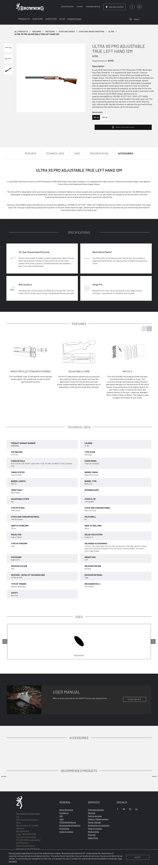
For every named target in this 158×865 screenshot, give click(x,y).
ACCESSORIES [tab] (125, 153)
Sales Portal (93, 838)
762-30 (96, 117)
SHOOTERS (51, 18)
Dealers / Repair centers (98, 819)
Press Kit (92, 835)
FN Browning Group (67, 822)
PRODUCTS (24, 18)
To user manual (135, 699)
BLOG (62, 18)
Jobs (61, 819)
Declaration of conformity (98, 825)
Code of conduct (66, 831)
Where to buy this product (123, 127)
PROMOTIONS (74, 19)
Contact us (64, 813)
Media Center (93, 831)
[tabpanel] (79, 285)
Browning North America (69, 825)
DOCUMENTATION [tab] (99, 153)
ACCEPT (137, 857)
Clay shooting (79, 655)
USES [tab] (77, 153)
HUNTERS (37, 18)
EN (139, 7)
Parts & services (95, 816)
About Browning (66, 810)
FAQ (61, 816)
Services (91, 813)
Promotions (64, 828)
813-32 (104, 117)
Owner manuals (94, 822)
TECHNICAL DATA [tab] (55, 153)
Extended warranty (96, 810)
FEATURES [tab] (30, 153)
